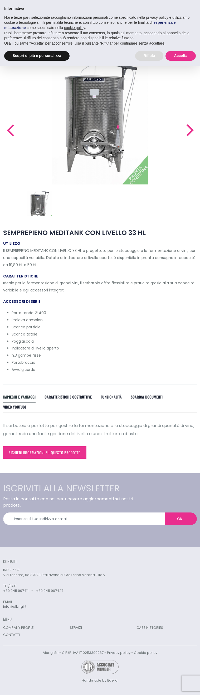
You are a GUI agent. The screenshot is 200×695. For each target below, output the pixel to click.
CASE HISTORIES (149, 627)
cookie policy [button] (74, 27)
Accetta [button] (180, 56)
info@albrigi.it (14, 606)
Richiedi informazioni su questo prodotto (45, 452)
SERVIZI (76, 627)
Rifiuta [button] (149, 56)
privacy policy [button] (157, 17)
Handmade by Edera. (100, 680)
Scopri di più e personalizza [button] (37, 56)
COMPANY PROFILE (18, 627)
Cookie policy (145, 652)
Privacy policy (118, 652)
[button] (10, 130)
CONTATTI (11, 634)
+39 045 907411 (15, 590)
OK (179, 518)
